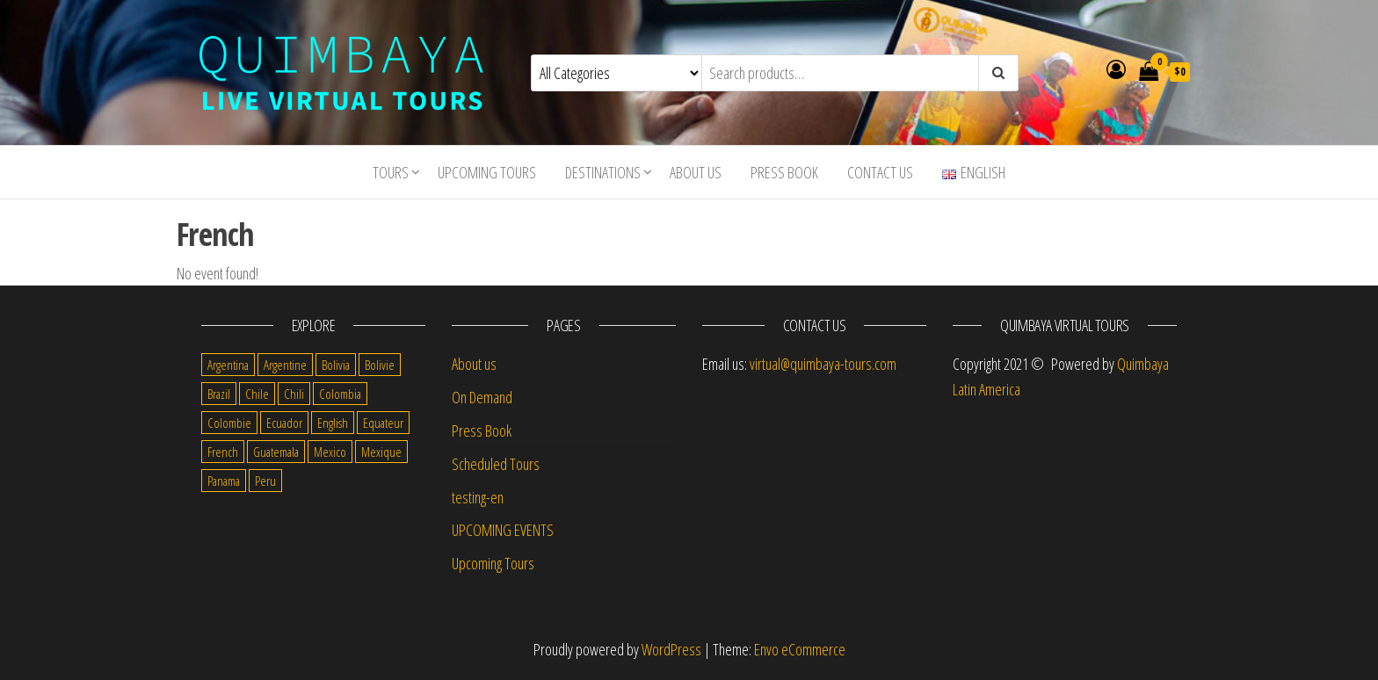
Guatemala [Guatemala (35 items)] (276, 451)
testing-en (478, 497)
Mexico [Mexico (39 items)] (330, 451)
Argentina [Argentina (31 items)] (228, 364)
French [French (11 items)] (222, 451)
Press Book (784, 172)
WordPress (671, 649)
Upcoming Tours (487, 172)
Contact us (880, 172)
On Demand (482, 397)
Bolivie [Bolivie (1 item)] (380, 364)
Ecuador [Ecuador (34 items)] (284, 422)
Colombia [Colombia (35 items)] (340, 393)
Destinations (603, 172)
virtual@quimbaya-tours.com (823, 363)
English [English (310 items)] (332, 422)
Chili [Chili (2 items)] (294, 393)
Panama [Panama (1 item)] (223, 480)
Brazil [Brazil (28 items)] (218, 393)
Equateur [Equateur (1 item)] (383, 422)
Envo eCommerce (799, 649)
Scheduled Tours (496, 463)
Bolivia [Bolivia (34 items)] (336, 364)
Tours (391, 172)
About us (696, 172)
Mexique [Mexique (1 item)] (381, 451)
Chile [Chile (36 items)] (257, 393)
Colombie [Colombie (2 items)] (229, 422)
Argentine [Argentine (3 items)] (285, 364)
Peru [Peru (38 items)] (265, 480)
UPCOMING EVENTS (503, 529)
